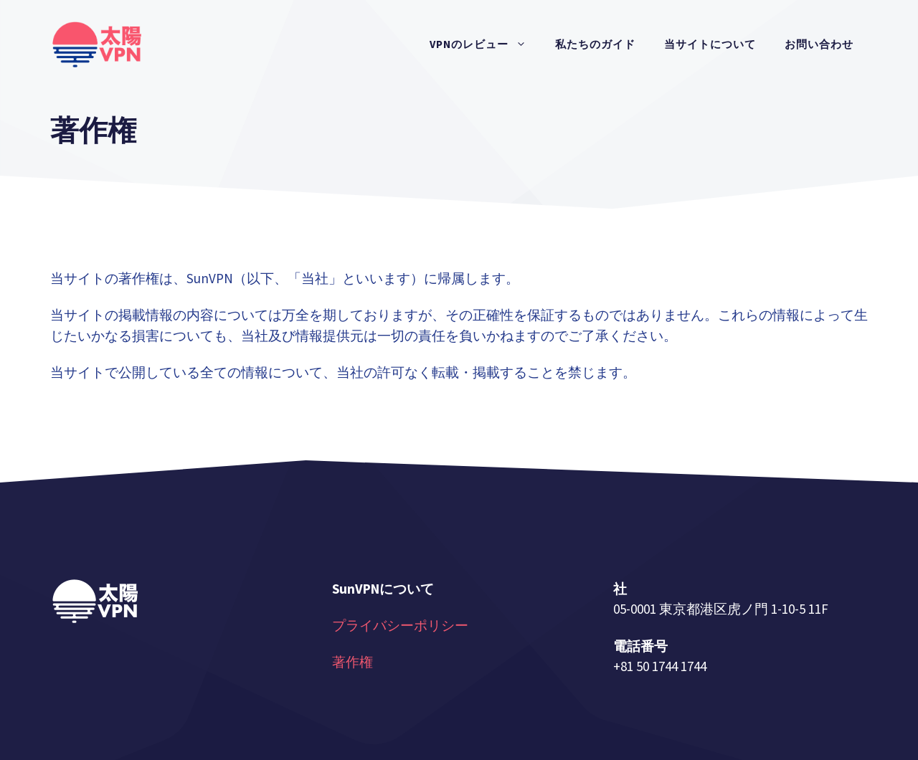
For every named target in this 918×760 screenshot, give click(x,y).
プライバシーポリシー (400, 625)
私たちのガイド (595, 44)
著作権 (352, 661)
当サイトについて (710, 44)
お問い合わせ (819, 44)
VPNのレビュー (485, 44)
